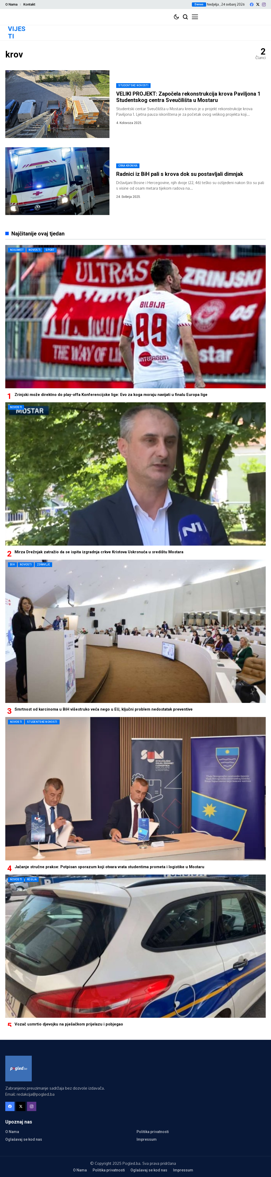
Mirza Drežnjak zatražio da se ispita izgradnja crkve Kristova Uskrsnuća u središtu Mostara (99, 552)
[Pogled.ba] (18, 1069)
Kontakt (29, 4)
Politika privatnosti (153, 1132)
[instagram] (264, 4)
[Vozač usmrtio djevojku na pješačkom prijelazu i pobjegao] (135, 946)
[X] (257, 4)
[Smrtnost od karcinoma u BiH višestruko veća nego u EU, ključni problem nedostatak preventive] (135, 631)
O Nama (11, 4)
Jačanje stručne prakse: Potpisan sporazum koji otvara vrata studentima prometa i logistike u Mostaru (109, 866)
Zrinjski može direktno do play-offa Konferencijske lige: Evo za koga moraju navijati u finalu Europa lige (111, 394)
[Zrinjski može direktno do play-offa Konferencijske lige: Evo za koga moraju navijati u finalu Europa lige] (135, 316)
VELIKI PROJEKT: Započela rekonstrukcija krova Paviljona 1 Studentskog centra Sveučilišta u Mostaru (188, 97)
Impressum (147, 1139)
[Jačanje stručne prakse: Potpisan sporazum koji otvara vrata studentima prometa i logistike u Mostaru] (135, 788)
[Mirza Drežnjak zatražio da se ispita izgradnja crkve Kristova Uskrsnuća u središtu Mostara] (135, 474)
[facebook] (252, 4)
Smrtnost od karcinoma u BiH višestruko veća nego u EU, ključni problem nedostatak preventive (104, 709)
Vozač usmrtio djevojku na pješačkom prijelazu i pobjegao (69, 1024)
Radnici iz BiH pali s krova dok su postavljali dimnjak (179, 174)
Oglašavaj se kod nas (23, 1139)
